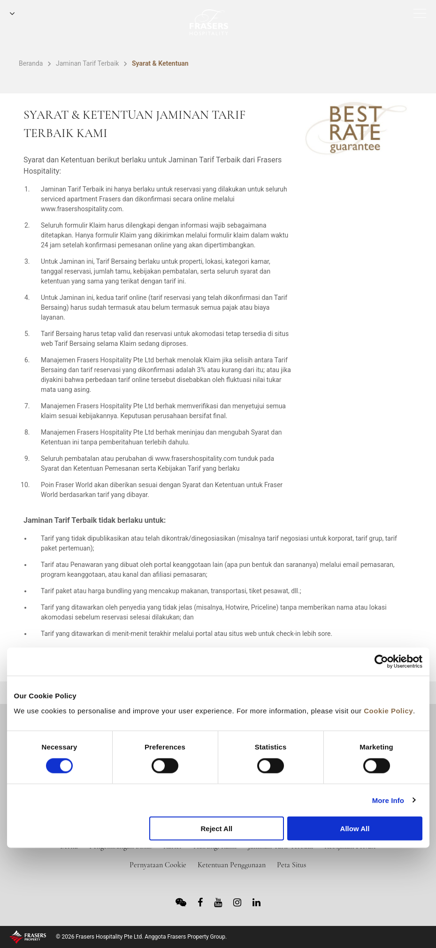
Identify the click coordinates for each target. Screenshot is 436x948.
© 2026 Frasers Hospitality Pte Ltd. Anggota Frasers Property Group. (141, 936)
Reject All (216, 829)
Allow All (355, 829)
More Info (388, 800)
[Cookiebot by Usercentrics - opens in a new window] (381, 662)
